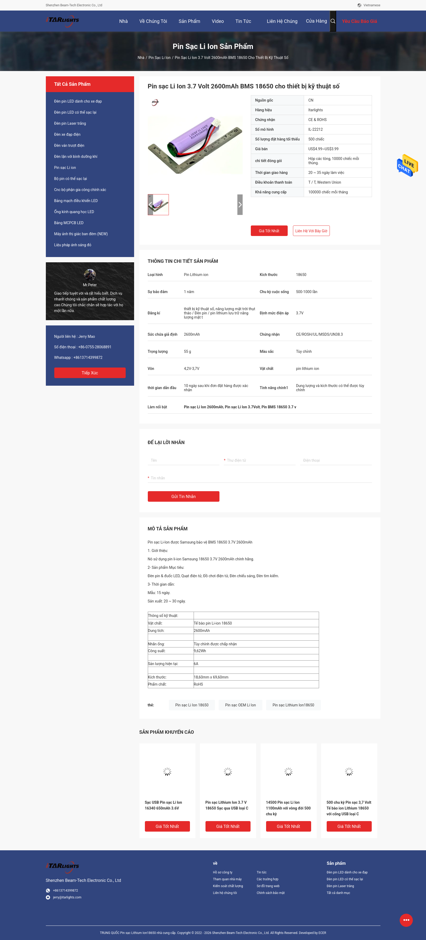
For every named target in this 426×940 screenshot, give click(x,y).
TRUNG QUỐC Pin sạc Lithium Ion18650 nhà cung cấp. (138, 933)
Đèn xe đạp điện (67, 134)
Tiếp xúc (90, 372)
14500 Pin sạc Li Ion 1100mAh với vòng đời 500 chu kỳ (288, 808)
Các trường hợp (267, 879)
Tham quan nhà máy (227, 879)
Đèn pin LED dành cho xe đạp (78, 101)
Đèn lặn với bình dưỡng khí (75, 156)
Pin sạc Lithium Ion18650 (293, 705)
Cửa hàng (316, 21)
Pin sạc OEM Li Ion (240, 705)
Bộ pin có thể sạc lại (70, 179)
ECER (322, 933)
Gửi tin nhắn (184, 496)
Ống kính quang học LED (74, 212)
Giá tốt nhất (269, 231)
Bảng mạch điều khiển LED (76, 201)
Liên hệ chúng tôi (225, 893)
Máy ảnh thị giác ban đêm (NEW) (81, 234)
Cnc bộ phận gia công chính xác (80, 190)
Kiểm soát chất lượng (228, 886)
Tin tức (261, 872)
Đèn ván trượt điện (69, 145)
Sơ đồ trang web (268, 886)
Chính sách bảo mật (271, 893)
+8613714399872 (88, 357)
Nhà (141, 58)
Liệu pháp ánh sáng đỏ (72, 245)
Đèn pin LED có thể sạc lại (75, 112)
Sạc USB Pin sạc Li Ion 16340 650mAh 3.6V (163, 805)
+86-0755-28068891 (94, 347)
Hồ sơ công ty (222, 872)
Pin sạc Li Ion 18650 (192, 705)
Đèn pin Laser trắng (70, 123)
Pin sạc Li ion (160, 58)
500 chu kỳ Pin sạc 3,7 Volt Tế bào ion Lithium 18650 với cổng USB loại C (349, 808)
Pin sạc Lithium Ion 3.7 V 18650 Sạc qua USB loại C (226, 805)
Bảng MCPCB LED (69, 223)
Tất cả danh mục (338, 893)
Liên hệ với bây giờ (311, 231)
